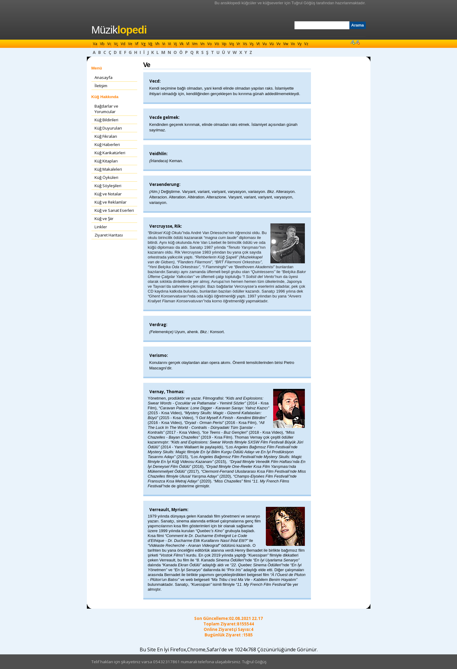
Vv (278, 43)
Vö (217, 43)
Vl (187, 43)
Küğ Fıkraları (106, 136)
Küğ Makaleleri (108, 169)
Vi (169, 43)
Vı (163, 43)
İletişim (101, 85)
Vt (258, 43)
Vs (245, 43)
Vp (224, 43)
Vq (231, 43)
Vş (252, 43)
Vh (157, 43)
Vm (195, 43)
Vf (136, 43)
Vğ (150, 43)
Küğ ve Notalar (108, 194)
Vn (202, 43)
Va (95, 43)
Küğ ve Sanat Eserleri (114, 210)
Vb (102, 43)
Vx (293, 43)
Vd (123, 43)
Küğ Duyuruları (108, 128)
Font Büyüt (352, 42)
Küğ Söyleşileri (108, 185)
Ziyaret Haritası (109, 235)
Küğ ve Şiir (104, 218)
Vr (238, 43)
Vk (182, 43)
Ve (130, 43)
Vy (300, 43)
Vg (143, 43)
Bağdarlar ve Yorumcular (106, 108)
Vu (264, 43)
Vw (285, 43)
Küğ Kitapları (106, 161)
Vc (109, 43)
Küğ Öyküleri (106, 177)
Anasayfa (103, 77)
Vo (209, 43)
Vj (175, 43)
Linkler (101, 227)
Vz (306, 43)
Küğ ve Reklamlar (111, 202)
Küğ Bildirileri (106, 120)
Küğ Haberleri (107, 144)
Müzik (119, 30)
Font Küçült (357, 42)
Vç (116, 43)
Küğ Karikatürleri (110, 152)
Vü (272, 43)
